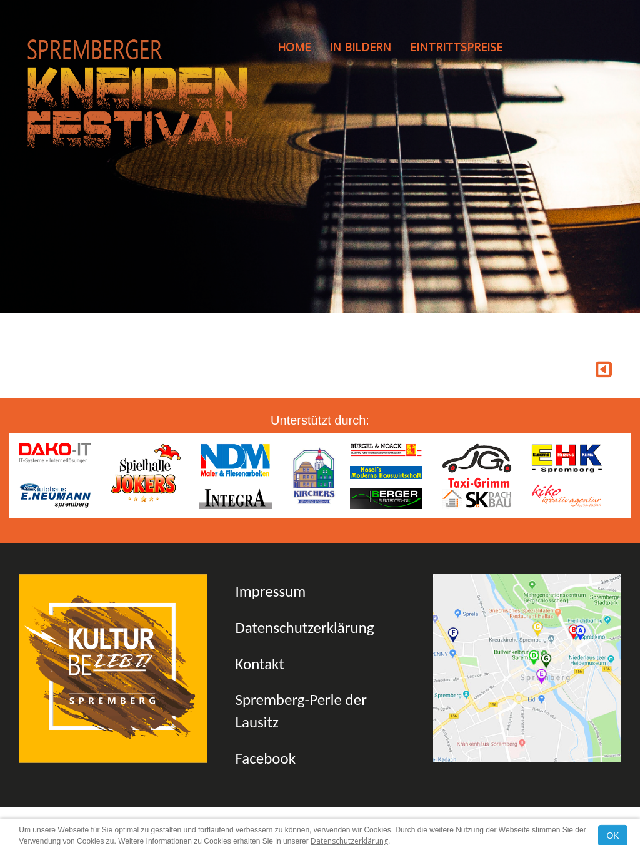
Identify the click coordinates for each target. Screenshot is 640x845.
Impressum (270, 591)
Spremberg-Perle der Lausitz (300, 711)
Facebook (265, 758)
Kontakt (259, 664)
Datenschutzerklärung (304, 627)
